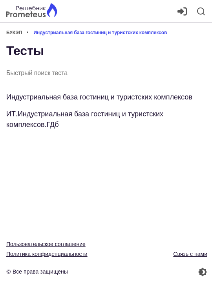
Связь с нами (190, 253)
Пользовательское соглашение (46, 244)
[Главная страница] (31, 11)
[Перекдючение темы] (157, 272)
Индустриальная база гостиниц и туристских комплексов (99, 96)
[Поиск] (201, 11)
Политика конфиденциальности (47, 253)
